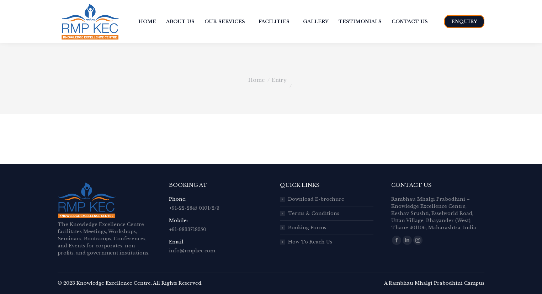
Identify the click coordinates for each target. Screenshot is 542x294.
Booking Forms (307, 228)
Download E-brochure (316, 199)
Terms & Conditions (313, 213)
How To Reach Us (310, 242)
